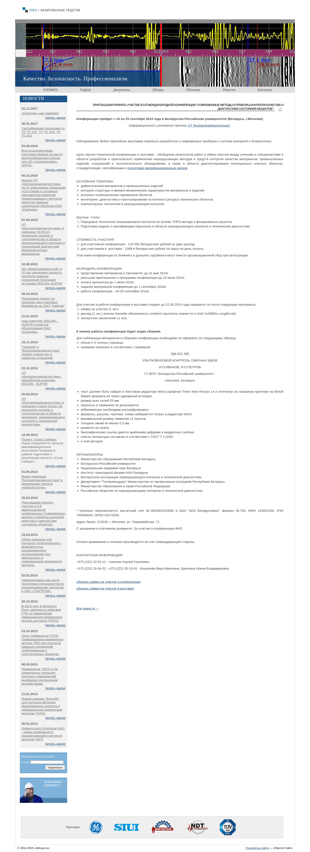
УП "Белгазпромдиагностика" (209, 125)
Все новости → (87, 608)
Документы (121, 90)
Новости (229, 90)
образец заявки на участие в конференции (108, 582)
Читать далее (55, 117)
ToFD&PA (50, 90)
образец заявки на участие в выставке (105, 588)
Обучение (193, 90)
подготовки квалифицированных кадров (157, 168)
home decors (54, 10)
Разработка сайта (257, 848)
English (85, 90)
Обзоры (158, 90)
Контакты (265, 90)
